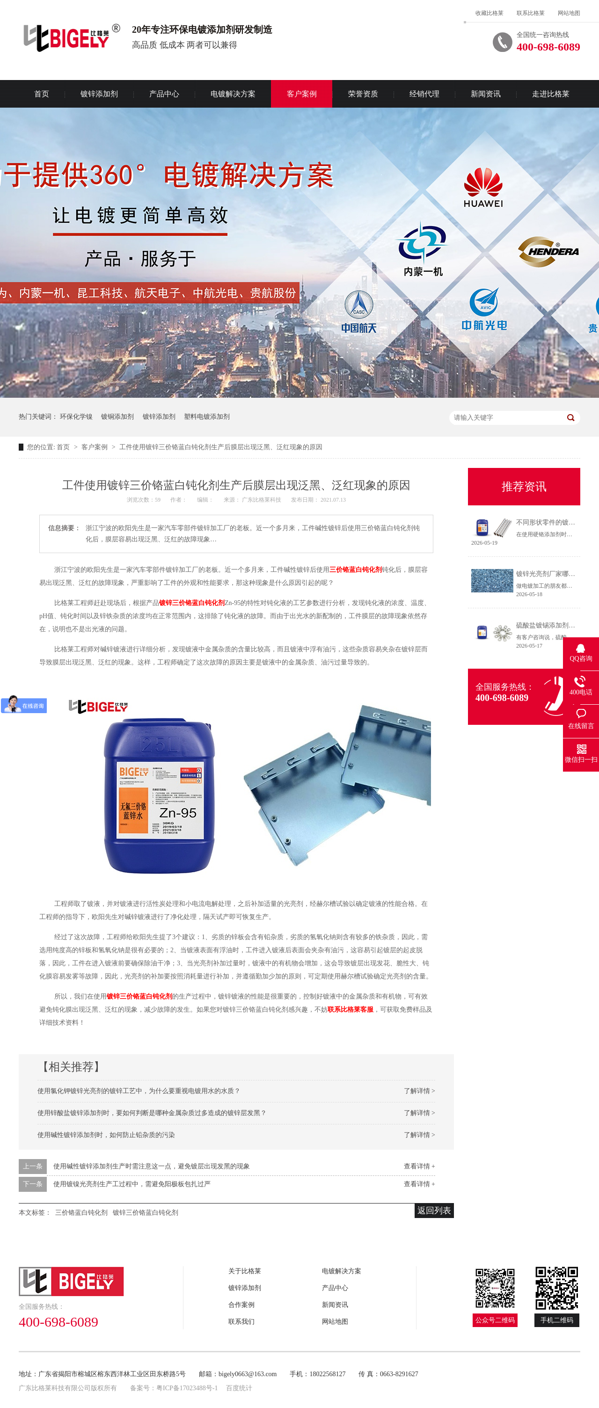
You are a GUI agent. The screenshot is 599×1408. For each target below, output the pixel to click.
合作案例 (241, 1304)
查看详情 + (419, 1166)
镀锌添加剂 (99, 94)
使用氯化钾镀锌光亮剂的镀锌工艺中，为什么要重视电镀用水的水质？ (139, 1090)
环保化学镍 (76, 416)
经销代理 (424, 94)
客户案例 (302, 94)
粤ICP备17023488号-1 (187, 1388)
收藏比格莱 (489, 13)
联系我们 (241, 1321)
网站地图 (569, 13)
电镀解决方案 (233, 94)
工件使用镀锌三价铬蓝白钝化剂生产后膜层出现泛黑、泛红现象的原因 (220, 447)
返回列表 (434, 1210)
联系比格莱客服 (350, 1009)
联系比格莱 (531, 13)
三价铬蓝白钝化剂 (355, 569)
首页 (41, 94)
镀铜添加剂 (117, 416)
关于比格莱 (244, 1271)
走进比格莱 (551, 94)
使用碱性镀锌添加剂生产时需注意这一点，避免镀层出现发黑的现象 (151, 1166)
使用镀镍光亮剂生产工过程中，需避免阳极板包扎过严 (132, 1184)
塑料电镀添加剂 (207, 416)
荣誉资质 (363, 94)
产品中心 (164, 94)
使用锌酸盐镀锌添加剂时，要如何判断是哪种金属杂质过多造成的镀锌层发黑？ (152, 1112)
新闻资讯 (486, 94)
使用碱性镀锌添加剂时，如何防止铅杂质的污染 (106, 1134)
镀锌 (165, 602)
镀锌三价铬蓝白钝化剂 (139, 996)
